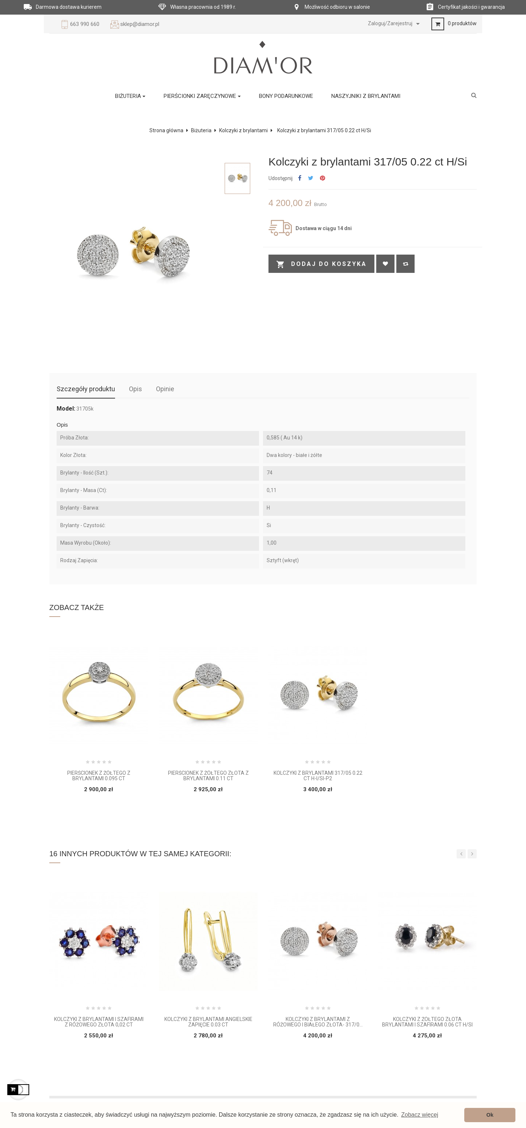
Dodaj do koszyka (321, 264)
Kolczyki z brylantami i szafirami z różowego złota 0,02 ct (99, 1022)
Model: (66, 408)
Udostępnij (299, 178)
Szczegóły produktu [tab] (86, 389)
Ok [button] (490, 1115)
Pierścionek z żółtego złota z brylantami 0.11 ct (208, 775)
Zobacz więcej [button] (419, 1115)
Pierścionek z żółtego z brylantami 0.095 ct (98, 775)
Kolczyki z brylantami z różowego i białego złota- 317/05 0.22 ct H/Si (317, 1022)
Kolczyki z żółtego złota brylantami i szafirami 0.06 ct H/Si (427, 1022)
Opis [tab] (135, 389)
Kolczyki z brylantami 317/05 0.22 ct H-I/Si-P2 (318, 775)
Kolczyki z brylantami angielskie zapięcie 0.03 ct (208, 1022)
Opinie (165, 389)
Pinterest (322, 178)
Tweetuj (310, 178)
